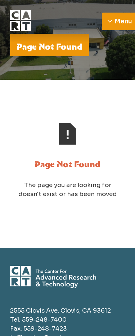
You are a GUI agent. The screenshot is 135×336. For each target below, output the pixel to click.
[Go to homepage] (53, 21)
